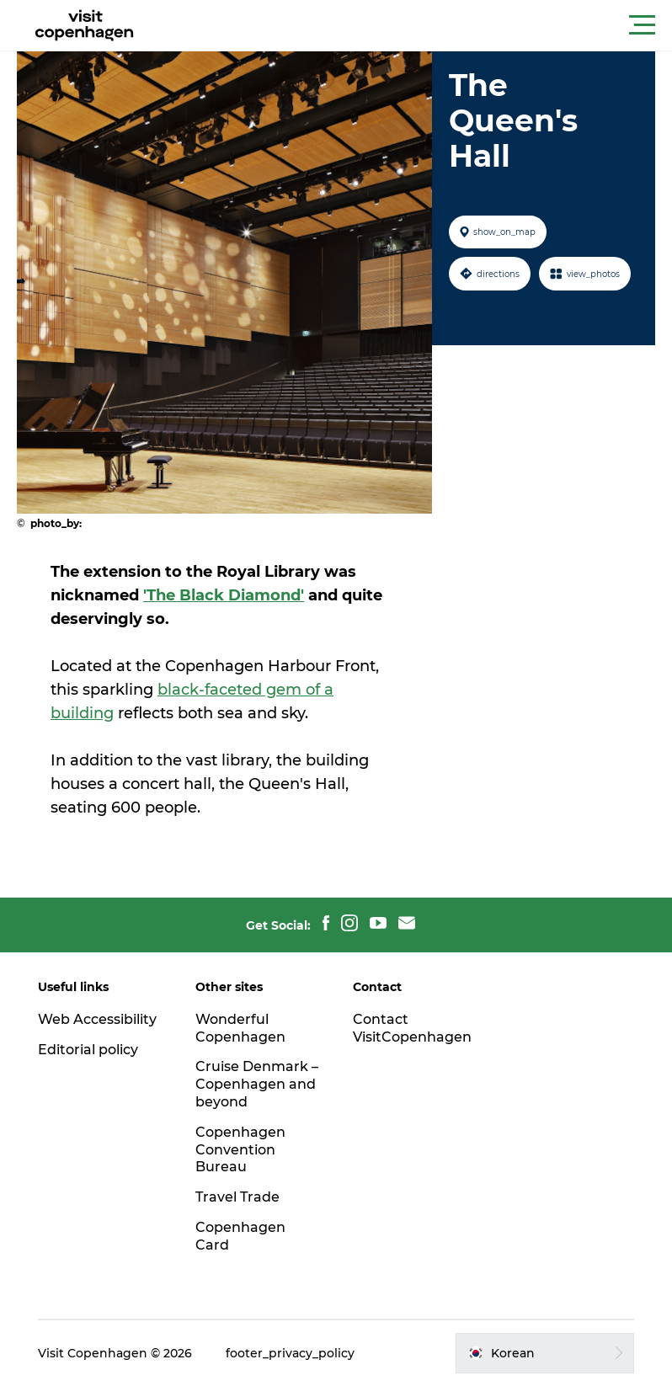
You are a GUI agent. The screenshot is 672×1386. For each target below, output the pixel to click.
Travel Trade (237, 1197)
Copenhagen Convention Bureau (240, 1149)
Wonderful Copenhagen (240, 1028)
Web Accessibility (97, 1019)
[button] (411, 25)
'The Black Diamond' (223, 595)
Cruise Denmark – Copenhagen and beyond (256, 1084)
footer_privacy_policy (290, 1353)
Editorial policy (88, 1050)
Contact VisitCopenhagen (412, 1028)
